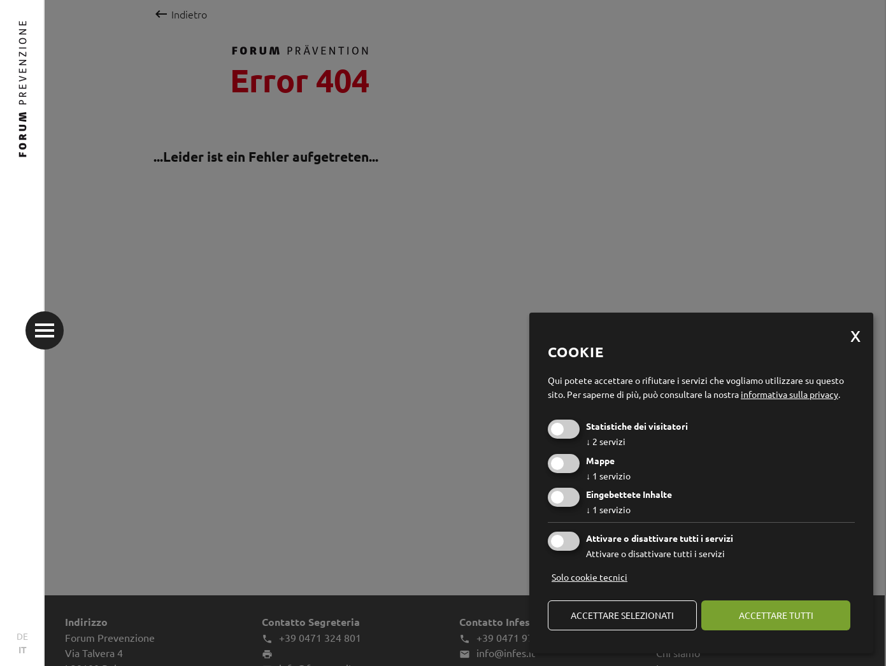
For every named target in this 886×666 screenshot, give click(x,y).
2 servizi (605, 441)
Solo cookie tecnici (589, 577)
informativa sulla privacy (789, 394)
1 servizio (608, 475)
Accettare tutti (776, 615)
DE (22, 636)
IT (22, 649)
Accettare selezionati (622, 615)
